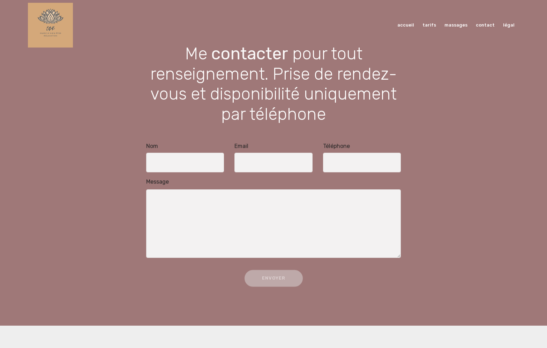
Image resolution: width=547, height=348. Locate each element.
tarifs (429, 25)
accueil (406, 25)
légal (509, 25)
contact (486, 25)
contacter (249, 56)
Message (157, 182)
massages (456, 25)
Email (241, 146)
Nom (152, 146)
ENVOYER (273, 280)
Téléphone (336, 146)
